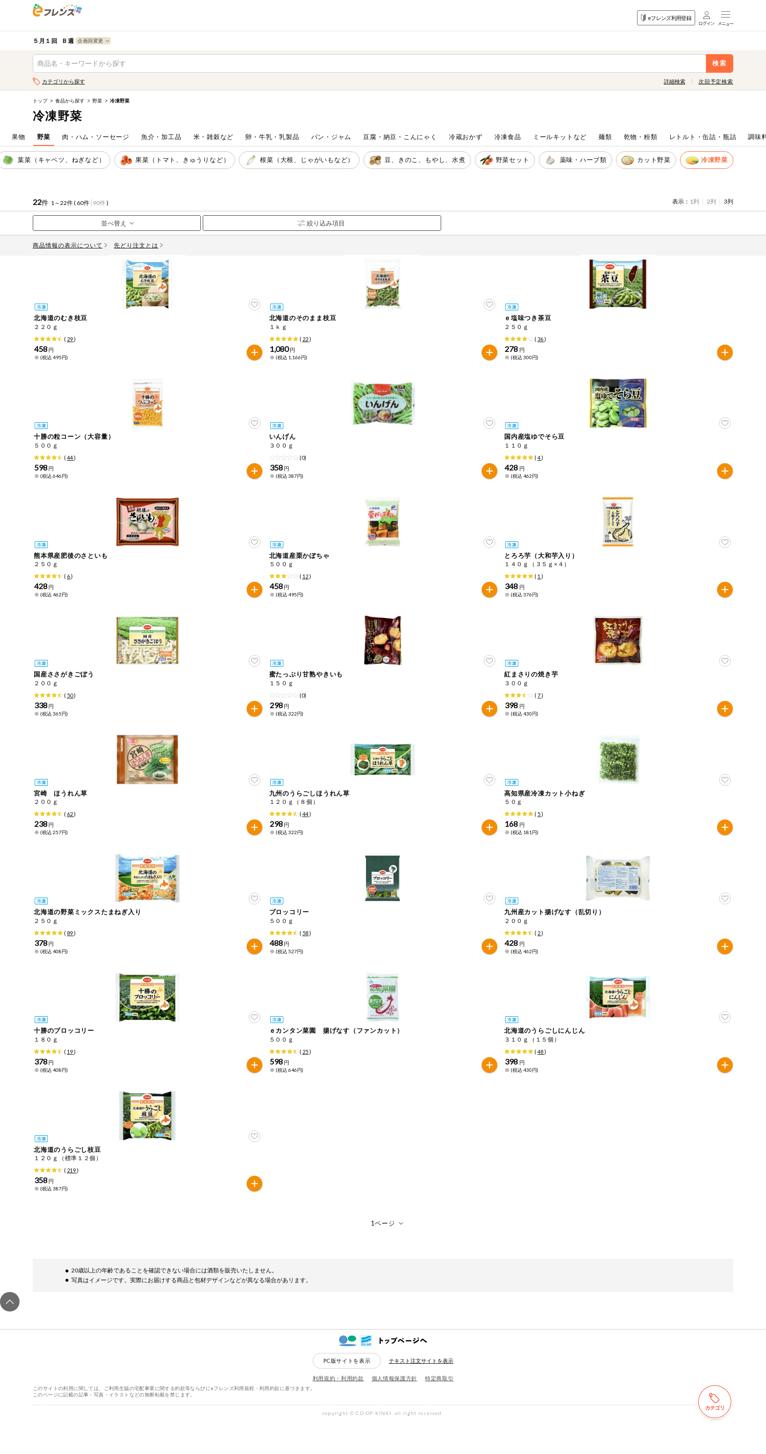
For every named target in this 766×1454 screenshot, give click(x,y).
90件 (99, 202)
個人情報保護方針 (394, 1410)
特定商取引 (439, 1410)
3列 (728, 201)
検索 (719, 63)
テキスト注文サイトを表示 (421, 1392)
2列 (711, 201)
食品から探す (70, 100)
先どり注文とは (138, 245)
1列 (694, 201)
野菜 (97, 100)
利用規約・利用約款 (338, 1410)
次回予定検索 (716, 81)
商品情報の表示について (70, 245)
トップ (40, 100)
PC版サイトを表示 (347, 1392)
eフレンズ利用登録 (666, 17)
